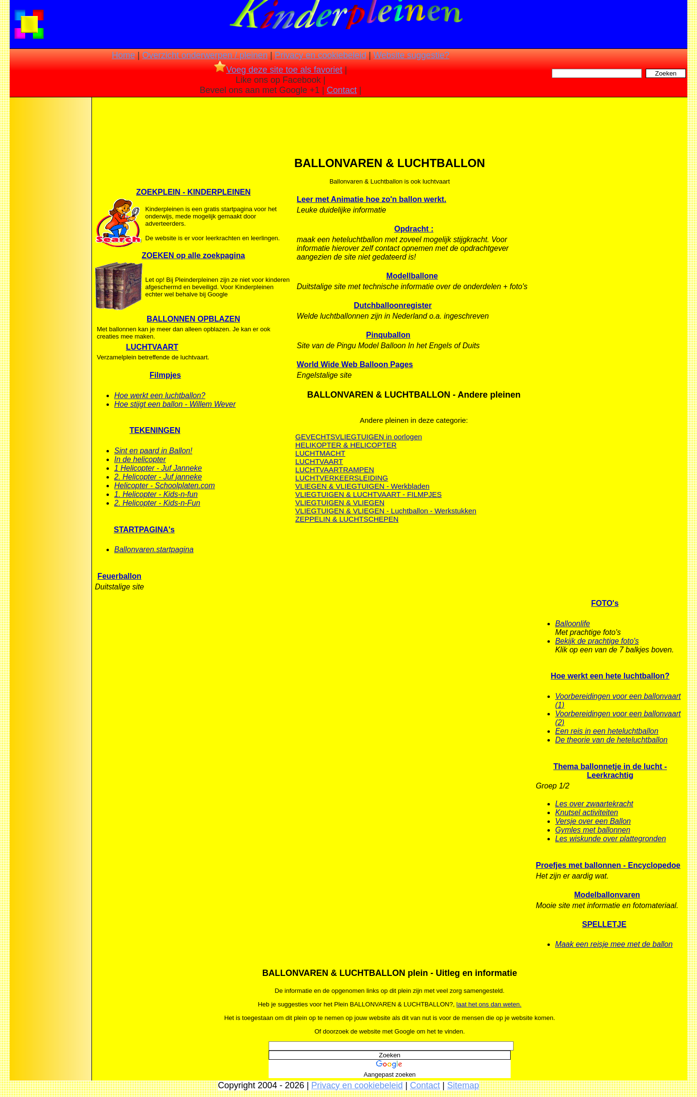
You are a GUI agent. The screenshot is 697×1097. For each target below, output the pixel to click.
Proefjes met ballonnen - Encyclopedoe (608, 865)
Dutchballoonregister (393, 305)
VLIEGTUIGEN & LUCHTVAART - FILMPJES (368, 494)
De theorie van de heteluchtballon (611, 740)
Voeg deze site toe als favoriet (278, 70)
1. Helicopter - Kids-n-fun (155, 494)
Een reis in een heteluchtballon (606, 731)
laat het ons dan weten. (488, 1004)
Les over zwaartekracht (594, 804)
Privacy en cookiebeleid (320, 55)
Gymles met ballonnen (592, 830)
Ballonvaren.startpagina (154, 549)
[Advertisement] (50, 252)
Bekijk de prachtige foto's (597, 641)
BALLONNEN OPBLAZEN (193, 319)
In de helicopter (140, 459)
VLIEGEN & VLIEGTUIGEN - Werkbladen (362, 486)
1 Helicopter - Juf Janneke (158, 468)
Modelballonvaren (607, 895)
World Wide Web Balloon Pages (355, 364)
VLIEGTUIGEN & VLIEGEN (339, 502)
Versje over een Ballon (593, 821)
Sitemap (463, 1085)
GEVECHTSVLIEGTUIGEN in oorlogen (358, 437)
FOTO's (605, 603)
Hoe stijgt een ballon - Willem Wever (175, 404)
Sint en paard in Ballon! (153, 451)
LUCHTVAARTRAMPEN (334, 469)
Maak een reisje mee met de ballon (614, 944)
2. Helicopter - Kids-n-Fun (157, 503)
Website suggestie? (411, 55)
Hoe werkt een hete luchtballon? (610, 676)
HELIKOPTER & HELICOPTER (345, 445)
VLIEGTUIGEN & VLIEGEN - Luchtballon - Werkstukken (385, 511)
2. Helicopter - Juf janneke (158, 477)
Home (123, 55)
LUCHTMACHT (320, 453)
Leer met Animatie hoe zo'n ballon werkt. (371, 199)
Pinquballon (388, 335)
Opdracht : (414, 229)
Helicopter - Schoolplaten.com (164, 485)
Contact (342, 90)
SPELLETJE (604, 924)
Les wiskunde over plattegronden (610, 838)
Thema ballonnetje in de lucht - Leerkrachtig (610, 770)
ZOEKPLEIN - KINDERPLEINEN (193, 192)
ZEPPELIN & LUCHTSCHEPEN (346, 519)
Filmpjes (165, 375)
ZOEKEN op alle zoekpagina (193, 255)
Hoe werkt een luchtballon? (159, 395)
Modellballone (412, 276)
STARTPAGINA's (144, 529)
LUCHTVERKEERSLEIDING (341, 478)
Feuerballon (119, 576)
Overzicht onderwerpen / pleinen (205, 55)
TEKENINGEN (155, 430)
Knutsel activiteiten (586, 812)
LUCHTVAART (152, 347)
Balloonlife (572, 623)
